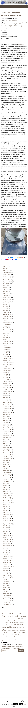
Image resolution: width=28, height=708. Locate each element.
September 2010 (7, 581)
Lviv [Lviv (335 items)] (3, 630)
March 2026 (6, 270)
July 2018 (5, 416)
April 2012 (5, 552)
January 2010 (6, 597)
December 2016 (7, 453)
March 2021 (6, 356)
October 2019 (6, 389)
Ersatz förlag (19, 22)
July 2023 (5, 326)
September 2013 (7, 524)
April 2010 (5, 591)
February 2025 (7, 295)
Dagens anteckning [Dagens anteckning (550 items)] (10, 616)
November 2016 (7, 454)
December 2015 (7, 476)
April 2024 (5, 310)
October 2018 (6, 410)
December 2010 (7, 577)
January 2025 (6, 297)
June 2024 (6, 306)
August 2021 (6, 347)
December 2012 (7, 539)
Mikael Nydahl (11, 24)
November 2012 (7, 541)
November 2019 (7, 387)
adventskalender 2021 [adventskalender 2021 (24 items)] (16, 611)
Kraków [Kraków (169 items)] (9, 627)
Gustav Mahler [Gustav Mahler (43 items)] (12, 620)
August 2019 (6, 393)
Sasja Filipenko (20, 24)
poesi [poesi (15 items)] (12, 632)
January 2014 (6, 516)
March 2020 (6, 379)
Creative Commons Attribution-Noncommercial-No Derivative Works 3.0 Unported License (12, 646)
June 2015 (6, 485)
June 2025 (6, 287)
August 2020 (6, 370)
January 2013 (6, 537)
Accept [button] (15, 704)
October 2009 (6, 602)
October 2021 (6, 345)
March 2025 (6, 293)
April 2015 (5, 489)
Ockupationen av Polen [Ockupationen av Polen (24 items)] (17, 630)
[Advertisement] (7, 675)
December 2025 (7, 276)
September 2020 (7, 368)
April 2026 (5, 268)
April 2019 (5, 399)
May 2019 (5, 397)
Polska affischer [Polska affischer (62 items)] (15, 635)
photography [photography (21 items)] (8, 632)
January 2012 (6, 558)
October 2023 (6, 320)
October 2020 (6, 366)
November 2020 (7, 364)
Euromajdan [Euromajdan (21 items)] (8, 619)
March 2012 (6, 554)
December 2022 (7, 330)
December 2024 (7, 299)
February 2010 (7, 595)
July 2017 (5, 439)
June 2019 (6, 395)
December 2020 (7, 362)
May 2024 (5, 308)
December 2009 (7, 599)
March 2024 (6, 312)
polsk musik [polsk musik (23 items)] (22, 634)
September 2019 (7, 391)
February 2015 (7, 493)
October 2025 (6, 280)
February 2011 (7, 576)
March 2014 (6, 512)
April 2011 (5, 572)
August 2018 (6, 414)
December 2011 (7, 560)
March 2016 (6, 470)
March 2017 (6, 447)
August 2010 (6, 583)
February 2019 (7, 403)
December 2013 (7, 518)
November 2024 (7, 301)
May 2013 (5, 529)
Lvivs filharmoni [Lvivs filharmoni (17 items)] (8, 630)
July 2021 (5, 349)
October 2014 (6, 501)
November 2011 (7, 562)
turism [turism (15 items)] (17, 639)
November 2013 (7, 520)
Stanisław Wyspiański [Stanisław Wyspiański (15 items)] (8, 639)
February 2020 (7, 381)
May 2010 (5, 589)
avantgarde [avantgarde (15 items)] (23, 613)
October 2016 (6, 456)
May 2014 (5, 508)
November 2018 (7, 408)
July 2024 (5, 305)
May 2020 (5, 376)
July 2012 (5, 547)
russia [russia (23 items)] (12, 636)
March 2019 (6, 401)
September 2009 (7, 604)
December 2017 (7, 429)
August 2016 (6, 460)
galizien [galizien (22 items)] (3, 620)
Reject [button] (21, 704)
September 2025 (7, 281)
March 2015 (6, 491)
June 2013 (6, 527)
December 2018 (7, 406)
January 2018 (6, 428)
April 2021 (5, 355)
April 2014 (5, 510)
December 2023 (7, 316)
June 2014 (6, 506)
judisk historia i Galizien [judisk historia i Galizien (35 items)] (17, 622)
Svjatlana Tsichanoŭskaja (15, 26)
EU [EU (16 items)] (4, 619)
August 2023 (6, 324)
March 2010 (6, 593)
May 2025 (5, 289)
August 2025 (6, 283)
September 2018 (7, 412)
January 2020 (6, 383)
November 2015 (7, 478)
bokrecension (12, 22)
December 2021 (7, 341)
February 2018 (7, 426)
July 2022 (5, 333)
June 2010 (6, 587)
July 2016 (5, 462)
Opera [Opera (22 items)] (23, 630)
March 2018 (6, 424)
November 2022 (7, 331)
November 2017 (7, 431)
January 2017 (6, 451)
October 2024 (6, 303)
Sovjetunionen (4, 26)
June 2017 (6, 441)
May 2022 (5, 335)
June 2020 (6, 374)
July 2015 (5, 483)
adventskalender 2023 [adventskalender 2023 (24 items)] (16, 613)
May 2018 (5, 420)
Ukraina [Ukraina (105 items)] (21, 639)
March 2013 (6, 533)
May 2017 (5, 443)
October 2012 (6, 543)
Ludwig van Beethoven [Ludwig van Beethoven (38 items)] (18, 627)
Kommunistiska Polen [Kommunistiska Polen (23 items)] (12, 624)
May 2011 (5, 570)
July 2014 (5, 504)
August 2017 (6, 437)
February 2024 (7, 314)
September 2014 (7, 502)
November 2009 (7, 601)
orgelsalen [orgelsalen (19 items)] (3, 632)
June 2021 (6, 351)
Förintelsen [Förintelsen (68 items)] (21, 619)
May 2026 (5, 266)
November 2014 (7, 499)
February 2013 (7, 535)
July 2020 (5, 372)
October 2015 (6, 479)
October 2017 (6, 433)
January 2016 (6, 474)
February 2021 (7, 358)
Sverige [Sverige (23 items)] (14, 639)
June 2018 (6, 418)
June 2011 (6, 568)
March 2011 (6, 574)
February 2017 (7, 449)
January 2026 (6, 274)
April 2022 (5, 337)
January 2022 (6, 339)
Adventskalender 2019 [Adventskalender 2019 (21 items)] (16, 610)
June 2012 (6, 549)
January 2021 (6, 360)
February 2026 (7, 272)
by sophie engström (11, 20)
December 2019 (7, 385)
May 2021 (5, 353)
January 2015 (6, 495)
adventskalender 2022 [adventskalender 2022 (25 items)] (6, 613)
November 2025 (7, 278)
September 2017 (7, 435)
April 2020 (5, 378)
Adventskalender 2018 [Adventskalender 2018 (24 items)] (6, 610)
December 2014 (7, 497)
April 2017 (5, 445)
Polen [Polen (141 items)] (16, 633)
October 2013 (6, 522)
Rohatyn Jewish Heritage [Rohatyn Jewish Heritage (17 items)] (6, 636)
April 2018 (5, 422)
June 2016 (6, 464)
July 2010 (5, 585)
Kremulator (21, 44)
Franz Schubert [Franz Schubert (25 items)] (14, 619)
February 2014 (7, 514)
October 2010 (6, 579)
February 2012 (7, 556)
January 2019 (6, 404)
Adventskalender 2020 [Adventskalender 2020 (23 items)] (6, 611)
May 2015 (5, 487)
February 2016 (7, 472)
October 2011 (6, 564)
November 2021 (7, 343)
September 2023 (7, 322)
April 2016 (5, 468)
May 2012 (5, 551)
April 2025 (5, 291)
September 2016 (7, 458)
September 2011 (7, 566)
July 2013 (5, 526)
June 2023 (6, 328)
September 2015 (7, 481)
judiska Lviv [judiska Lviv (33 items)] (8, 622)
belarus (6, 22)
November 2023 (7, 318)
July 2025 (5, 285)
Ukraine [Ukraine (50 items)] (3, 641)
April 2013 (5, 531)
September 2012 (7, 545)
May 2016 (5, 466)
